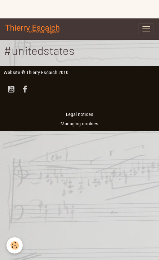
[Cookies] (14, 245)
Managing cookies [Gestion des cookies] (79, 123)
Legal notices (79, 114)
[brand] (34, 28)
